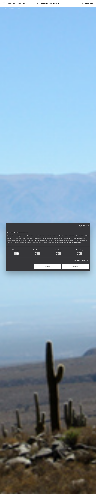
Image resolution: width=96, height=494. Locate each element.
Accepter (75, 266)
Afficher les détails (78, 260)
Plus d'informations (74, 242)
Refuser (47, 266)
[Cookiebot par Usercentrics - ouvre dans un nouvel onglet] (80, 226)
